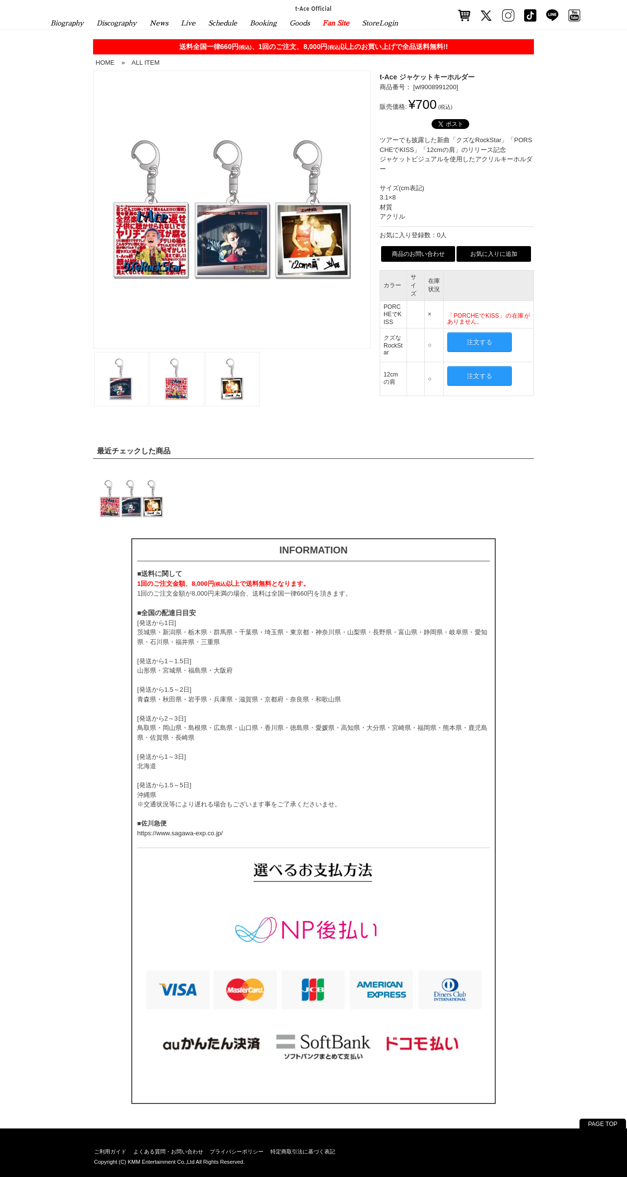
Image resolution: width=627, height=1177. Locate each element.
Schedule (222, 23)
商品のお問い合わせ (418, 253)
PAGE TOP (602, 1124)
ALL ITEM (145, 62)
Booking (263, 23)
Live (188, 23)
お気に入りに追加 (493, 253)
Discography (116, 23)
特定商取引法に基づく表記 (302, 1151)
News (158, 23)
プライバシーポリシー (237, 1151)
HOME (105, 62)
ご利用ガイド (110, 1151)
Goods (299, 23)
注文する (479, 342)
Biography (67, 23)
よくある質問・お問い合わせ (168, 1151)
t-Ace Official (313, 8)
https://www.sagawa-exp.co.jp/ (180, 833)
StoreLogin (380, 23)
